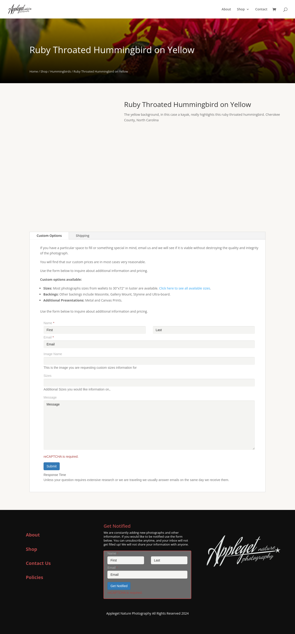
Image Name (53, 354)
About (226, 9)
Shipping (82, 235)
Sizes (47, 376)
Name (49, 323)
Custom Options (49, 235)
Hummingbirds (60, 71)
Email (49, 337)
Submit (52, 466)
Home (34, 71)
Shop (241, 9)
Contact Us (38, 563)
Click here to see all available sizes (184, 288)
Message (50, 397)
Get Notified (118, 586)
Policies (34, 577)
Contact (261, 9)
